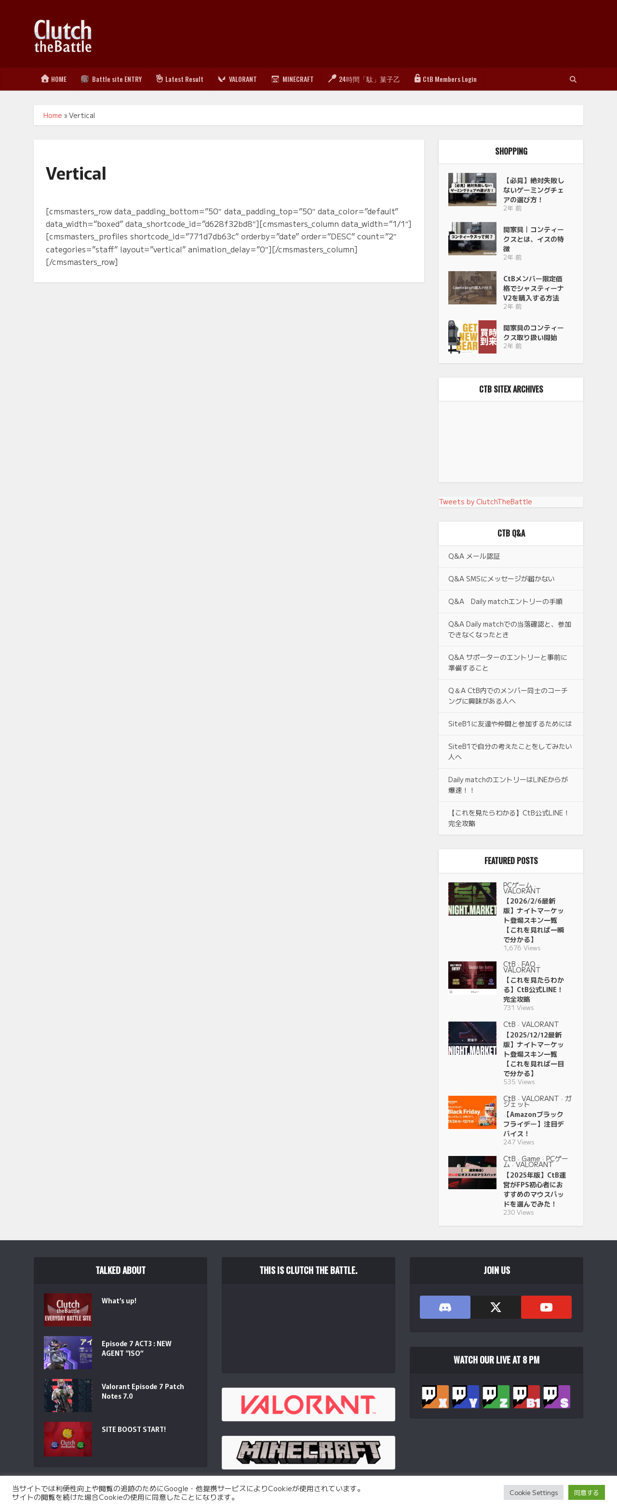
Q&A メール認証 (474, 556)
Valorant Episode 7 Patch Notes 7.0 (143, 1391)
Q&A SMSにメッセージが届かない (501, 578)
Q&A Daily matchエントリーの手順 (505, 601)
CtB (509, 964)
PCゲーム (517, 885)
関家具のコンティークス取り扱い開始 (533, 332)
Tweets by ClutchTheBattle (485, 501)
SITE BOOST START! (134, 1429)
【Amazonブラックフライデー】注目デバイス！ (533, 1123)
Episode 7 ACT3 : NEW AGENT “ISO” (137, 1348)
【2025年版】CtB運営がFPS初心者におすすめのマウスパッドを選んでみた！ (534, 1189)
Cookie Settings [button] (534, 1492)
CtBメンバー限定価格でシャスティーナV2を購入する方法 (533, 288)
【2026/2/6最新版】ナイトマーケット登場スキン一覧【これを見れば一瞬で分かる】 (533, 920)
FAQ (529, 964)
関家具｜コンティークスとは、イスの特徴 (533, 238)
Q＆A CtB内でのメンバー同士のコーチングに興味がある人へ (508, 695)
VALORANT (522, 890)
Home (52, 115)
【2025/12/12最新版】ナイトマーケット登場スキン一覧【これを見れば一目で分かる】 (533, 1054)
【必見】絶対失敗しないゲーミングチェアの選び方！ (533, 189)
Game (531, 1158)
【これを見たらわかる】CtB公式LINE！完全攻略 (533, 989)
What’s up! (119, 1300)
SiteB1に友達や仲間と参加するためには (510, 723)
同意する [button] (586, 1492)
